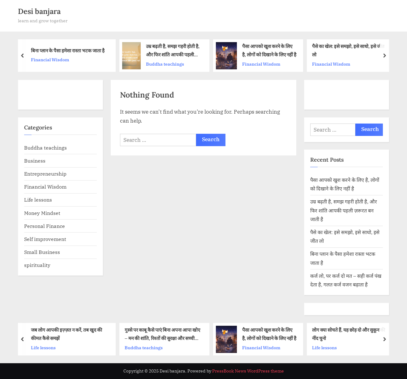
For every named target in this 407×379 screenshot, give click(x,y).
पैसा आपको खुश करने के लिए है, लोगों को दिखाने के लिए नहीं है (269, 50)
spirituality (37, 265)
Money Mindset (42, 213)
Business (34, 160)
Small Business (42, 252)
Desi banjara (39, 11)
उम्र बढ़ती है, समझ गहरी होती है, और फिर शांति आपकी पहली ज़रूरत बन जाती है (172, 51)
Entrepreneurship (45, 173)
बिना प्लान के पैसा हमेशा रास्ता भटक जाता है (68, 50)
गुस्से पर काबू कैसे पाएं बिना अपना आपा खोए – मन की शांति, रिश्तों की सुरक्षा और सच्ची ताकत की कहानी (162, 334)
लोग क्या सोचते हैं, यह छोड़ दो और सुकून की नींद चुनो (348, 334)
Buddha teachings (165, 64)
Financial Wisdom (50, 60)
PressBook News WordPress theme (248, 371)
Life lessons (38, 199)
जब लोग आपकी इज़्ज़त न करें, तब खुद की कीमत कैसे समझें (66, 334)
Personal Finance (44, 226)
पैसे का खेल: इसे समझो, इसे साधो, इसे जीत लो (348, 50)
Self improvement (45, 239)
